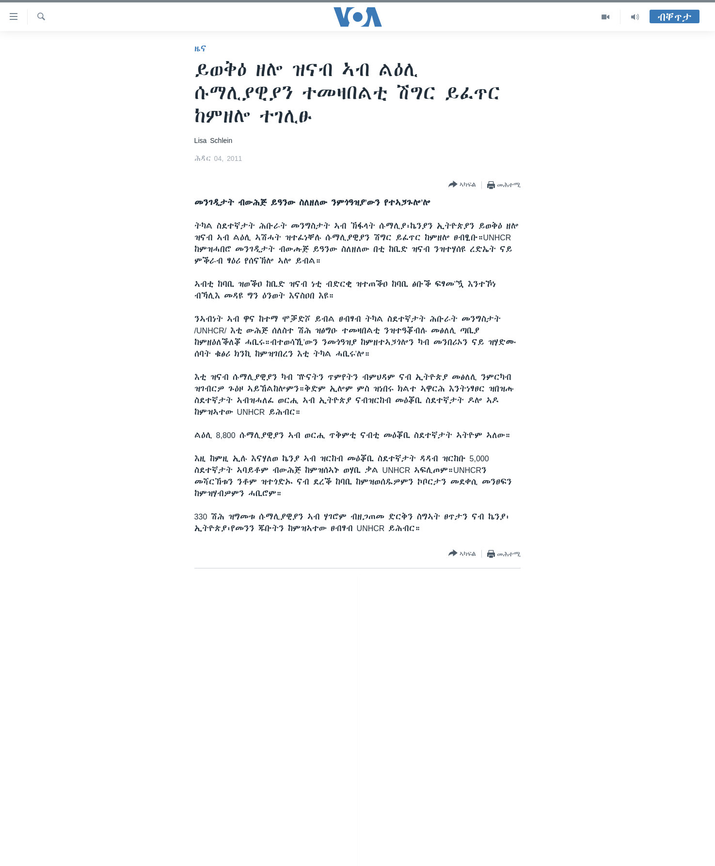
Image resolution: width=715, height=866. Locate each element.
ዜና (200, 48)
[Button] (462, 185)
